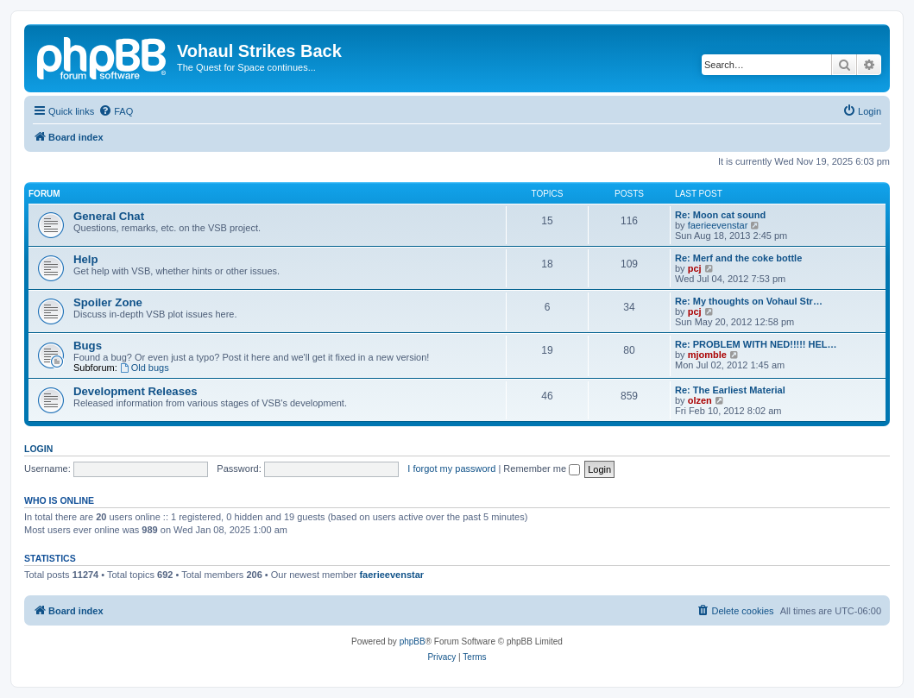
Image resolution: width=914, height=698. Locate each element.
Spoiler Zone (107, 302)
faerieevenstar (718, 225)
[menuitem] (115, 111)
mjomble (707, 354)
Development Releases (135, 391)
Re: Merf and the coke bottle (738, 258)
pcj (695, 268)
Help (85, 259)
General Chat (108, 216)
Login (38, 448)
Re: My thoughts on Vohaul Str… (749, 301)
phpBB (412, 641)
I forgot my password (451, 468)
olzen (700, 400)
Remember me (541, 468)
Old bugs (144, 367)
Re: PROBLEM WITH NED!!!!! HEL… (756, 344)
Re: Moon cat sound (720, 215)
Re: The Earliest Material (730, 390)
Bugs (87, 345)
